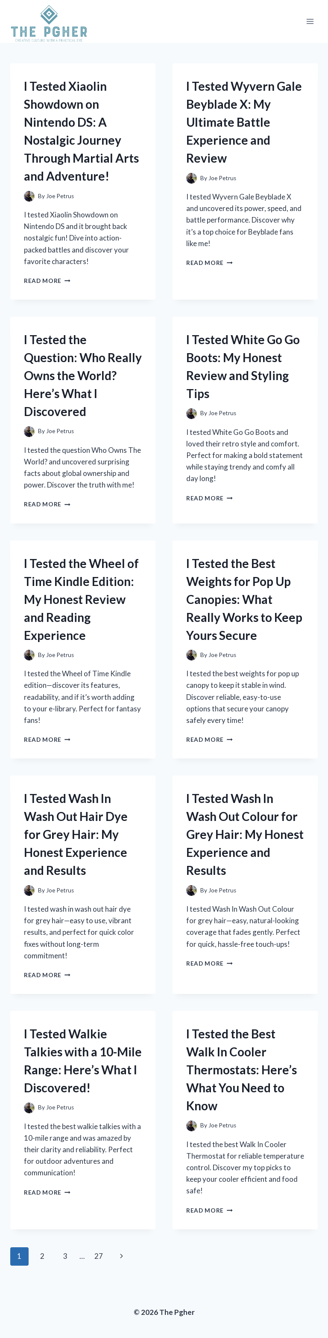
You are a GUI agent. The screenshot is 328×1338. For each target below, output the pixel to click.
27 (98, 1256)
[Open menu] (310, 21)
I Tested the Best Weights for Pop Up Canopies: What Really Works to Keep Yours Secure (244, 599)
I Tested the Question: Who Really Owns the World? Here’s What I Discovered (83, 375)
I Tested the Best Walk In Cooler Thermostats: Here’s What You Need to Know (241, 1069)
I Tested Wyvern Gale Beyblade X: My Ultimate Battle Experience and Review (244, 122)
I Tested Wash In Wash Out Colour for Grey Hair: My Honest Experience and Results (245, 834)
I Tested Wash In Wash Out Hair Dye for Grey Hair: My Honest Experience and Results (76, 834)
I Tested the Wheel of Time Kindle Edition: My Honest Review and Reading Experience (81, 599)
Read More (47, 280)
